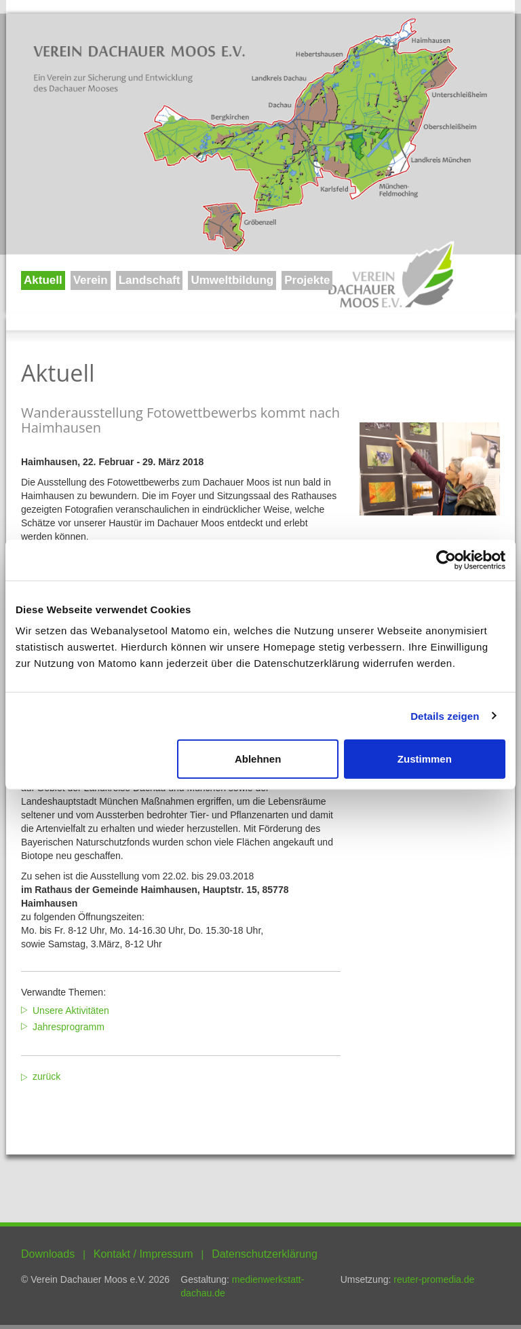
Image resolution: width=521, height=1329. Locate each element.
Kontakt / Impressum (143, 1254)
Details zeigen (444, 715)
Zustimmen (425, 759)
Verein (90, 280)
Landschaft (149, 280)
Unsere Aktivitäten (71, 1010)
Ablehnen (258, 759)
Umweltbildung (232, 280)
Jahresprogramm (68, 1026)
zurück (46, 1076)
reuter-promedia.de (433, 1279)
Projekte (307, 280)
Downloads (48, 1254)
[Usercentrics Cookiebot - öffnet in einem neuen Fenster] (446, 559)
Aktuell (43, 280)
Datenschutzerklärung (264, 1254)
